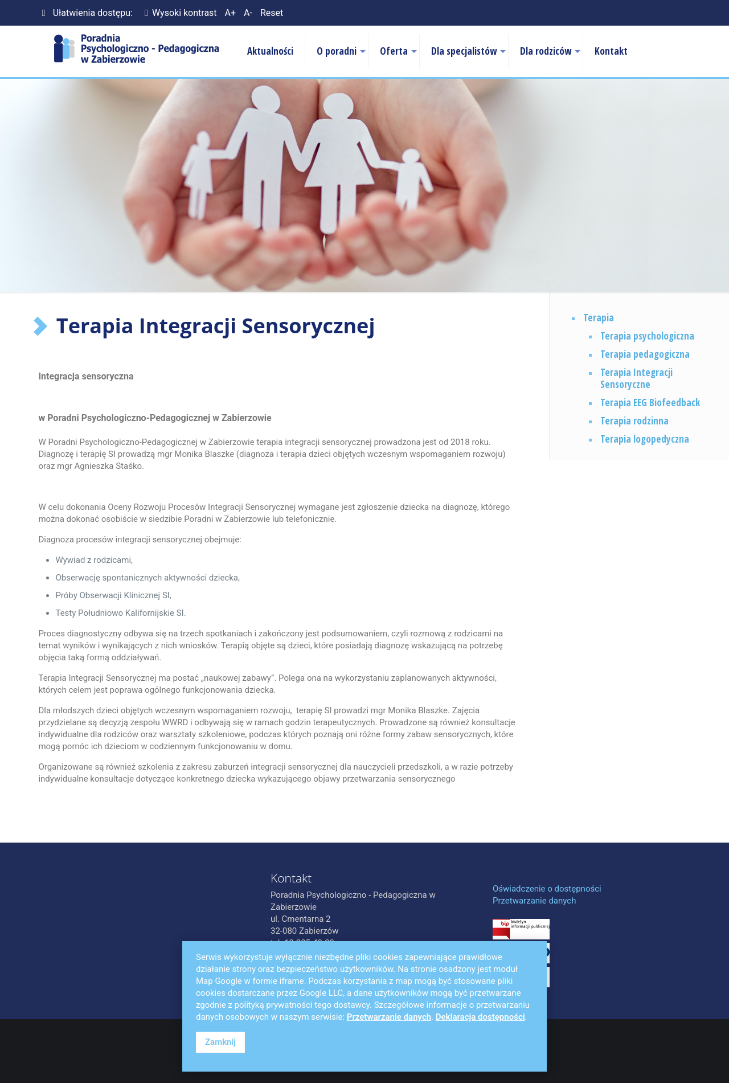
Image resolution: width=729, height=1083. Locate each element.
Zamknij (220, 1042)
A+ (230, 12)
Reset (271, 12)
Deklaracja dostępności (480, 1017)
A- (248, 12)
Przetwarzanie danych (534, 901)
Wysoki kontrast (179, 12)
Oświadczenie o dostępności (547, 889)
